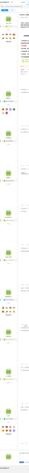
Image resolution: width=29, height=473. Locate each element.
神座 (2, 6)
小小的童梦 (8, 376)
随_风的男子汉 (8, 217)
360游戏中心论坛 (7, 2)
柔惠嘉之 (8, 177)
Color (21, 453)
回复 (5, 10)
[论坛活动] (22, 14)
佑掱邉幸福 (8, 138)
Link (23, 453)
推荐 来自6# (24, 208)
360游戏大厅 (6, 468)
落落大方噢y (8, 257)
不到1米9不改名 (25, 71)
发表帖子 (12, 10)
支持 (23, 125)
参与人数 (23, 69)
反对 (27, 324)
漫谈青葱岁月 (8, 296)
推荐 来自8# (24, 129)
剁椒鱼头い (8, 98)
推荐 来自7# (24, 168)
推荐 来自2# (24, 89)
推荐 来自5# (24, 248)
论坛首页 (23, 2)
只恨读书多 (8, 336)
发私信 (8, 29)
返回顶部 (25, 327)
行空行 (8, 415)
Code (26, 453)
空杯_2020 (8, 23)
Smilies (27, 453)
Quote (24, 453)
